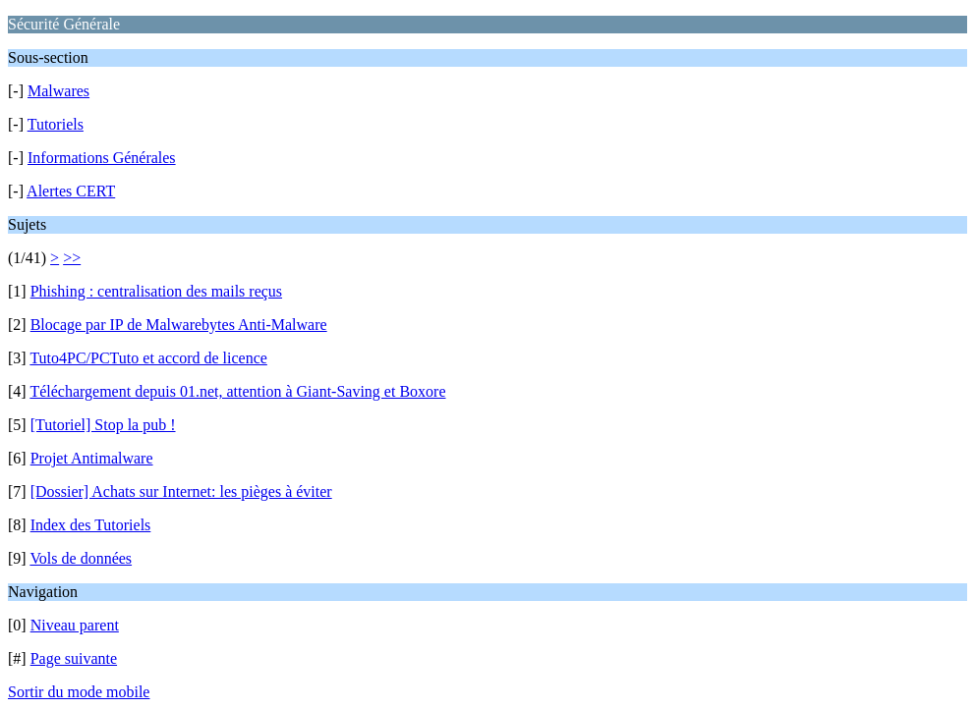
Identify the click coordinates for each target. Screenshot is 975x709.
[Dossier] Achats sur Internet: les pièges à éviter (181, 491)
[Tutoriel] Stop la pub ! (103, 424)
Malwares (58, 90)
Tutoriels (56, 124)
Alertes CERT (71, 191)
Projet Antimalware (91, 458)
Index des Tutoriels (90, 525)
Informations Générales (102, 157)
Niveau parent (74, 625)
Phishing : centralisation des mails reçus (156, 291)
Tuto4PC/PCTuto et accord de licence (147, 358)
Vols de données (80, 558)
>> (72, 257)
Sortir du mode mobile (78, 691)
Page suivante (73, 658)
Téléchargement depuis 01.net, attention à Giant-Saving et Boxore (237, 391)
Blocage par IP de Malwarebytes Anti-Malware (178, 324)
